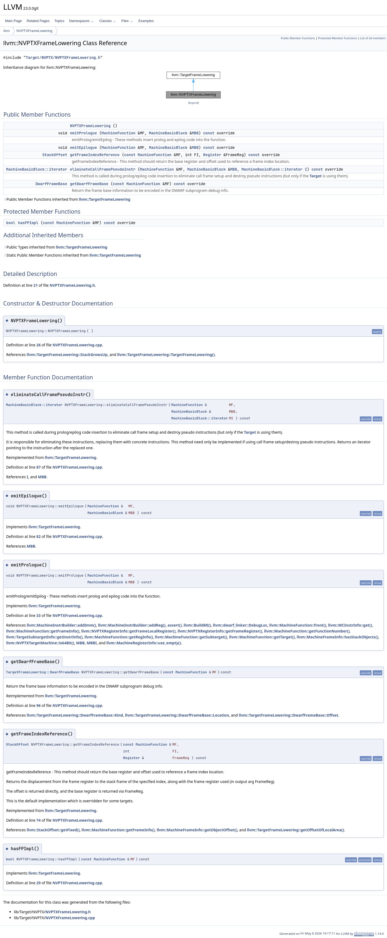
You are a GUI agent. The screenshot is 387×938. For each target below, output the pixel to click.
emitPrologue (83, 133)
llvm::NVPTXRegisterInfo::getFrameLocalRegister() (128, 631)
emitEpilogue (83, 147)
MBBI (92, 642)
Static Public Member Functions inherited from (72, 255)
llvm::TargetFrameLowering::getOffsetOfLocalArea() (295, 829)
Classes (107, 21)
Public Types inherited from (55, 247)
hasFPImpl (28, 222)
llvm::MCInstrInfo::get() (350, 625)
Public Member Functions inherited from (66, 199)
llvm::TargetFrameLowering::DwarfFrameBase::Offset (288, 715)
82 (38, 536)
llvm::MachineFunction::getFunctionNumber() (307, 631)
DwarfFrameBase (51, 183)
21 (35, 285)
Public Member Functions (298, 38)
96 (38, 705)
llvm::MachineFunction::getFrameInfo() (42, 631)
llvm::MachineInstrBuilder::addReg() (131, 625)
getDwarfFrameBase (89, 183)
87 (38, 467)
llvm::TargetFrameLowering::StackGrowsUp (67, 354)
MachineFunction (118, 133)
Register (212, 154)
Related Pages (38, 21)
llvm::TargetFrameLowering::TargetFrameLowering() (166, 354)
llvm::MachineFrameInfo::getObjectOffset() (197, 829)
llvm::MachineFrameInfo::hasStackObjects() (337, 636)
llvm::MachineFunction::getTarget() (262, 636)
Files (127, 21)
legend (193, 103)
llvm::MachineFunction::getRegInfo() (119, 636)
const (208, 133)
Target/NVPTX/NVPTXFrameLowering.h (63, 57)
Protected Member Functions (337, 38)
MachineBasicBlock (168, 133)
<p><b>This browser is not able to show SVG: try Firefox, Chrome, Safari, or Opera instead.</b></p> (193, 85)
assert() (174, 625)
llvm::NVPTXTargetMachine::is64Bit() (40, 642)
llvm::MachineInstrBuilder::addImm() (61, 625)
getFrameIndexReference (95, 154)
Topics (59, 21)
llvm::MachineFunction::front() (297, 625)
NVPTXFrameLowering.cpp (77, 344)
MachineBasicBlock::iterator (36, 169)
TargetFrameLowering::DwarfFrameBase (42, 672)
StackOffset (54, 154)
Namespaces (81, 21)
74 (38, 820)
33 (38, 615)
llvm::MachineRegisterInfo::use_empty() (143, 642)
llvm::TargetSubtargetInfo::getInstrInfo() (44, 636)
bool (10, 222)
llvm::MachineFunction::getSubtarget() (191, 636)
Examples (146, 21)
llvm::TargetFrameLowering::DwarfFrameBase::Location (177, 715)
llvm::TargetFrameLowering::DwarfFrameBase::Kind (75, 715)
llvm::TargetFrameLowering (104, 199)
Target (316, 175)
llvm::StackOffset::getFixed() (53, 829)
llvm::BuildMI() (197, 625)
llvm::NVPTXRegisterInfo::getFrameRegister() (220, 631)
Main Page (13, 21)
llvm (6, 31)
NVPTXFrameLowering (34, 31)
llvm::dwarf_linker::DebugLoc (240, 625)
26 (38, 344)
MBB (195, 133)
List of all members (373, 38)
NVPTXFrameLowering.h (72, 285)
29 (38, 882)
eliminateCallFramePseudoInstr (102, 169)
